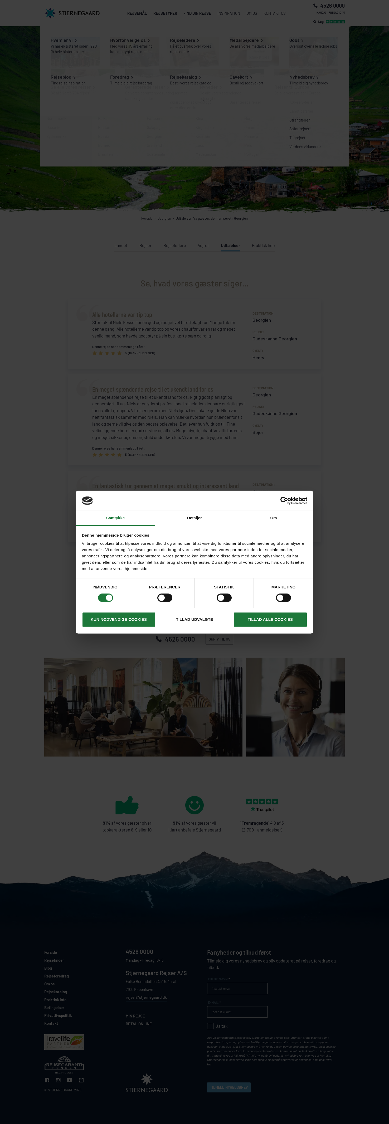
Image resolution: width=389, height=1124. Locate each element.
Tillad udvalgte (194, 619)
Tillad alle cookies (270, 619)
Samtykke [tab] (115, 518)
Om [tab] (273, 518)
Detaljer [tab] (194, 518)
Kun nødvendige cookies (119, 619)
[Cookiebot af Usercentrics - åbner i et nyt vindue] (284, 501)
